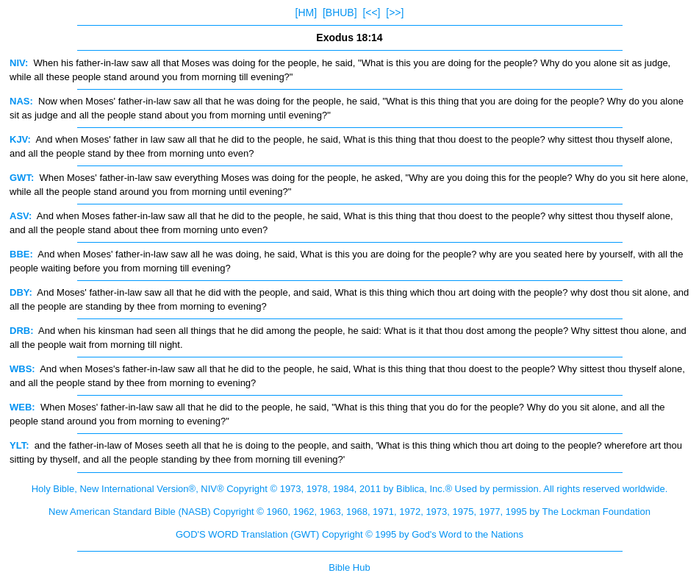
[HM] (306, 12)
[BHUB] (340, 12)
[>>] (395, 12)
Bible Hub (349, 567)
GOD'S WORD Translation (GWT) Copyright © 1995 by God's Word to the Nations (349, 534)
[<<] (371, 12)
